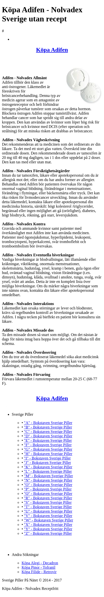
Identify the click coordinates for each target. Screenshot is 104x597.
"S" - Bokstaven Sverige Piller (48, 502)
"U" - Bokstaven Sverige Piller (48, 511)
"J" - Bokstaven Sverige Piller (47, 462)
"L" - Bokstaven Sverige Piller (48, 471)
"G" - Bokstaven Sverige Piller (48, 449)
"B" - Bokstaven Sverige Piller (48, 427)
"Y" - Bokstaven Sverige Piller (48, 529)
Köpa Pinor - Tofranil (38, 567)
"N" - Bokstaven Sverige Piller (48, 480)
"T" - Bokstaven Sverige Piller (48, 507)
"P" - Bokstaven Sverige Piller (48, 489)
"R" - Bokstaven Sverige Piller (48, 498)
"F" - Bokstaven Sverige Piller (48, 445)
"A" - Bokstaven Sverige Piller (48, 423)
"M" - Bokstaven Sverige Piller (48, 476)
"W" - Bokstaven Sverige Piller (48, 520)
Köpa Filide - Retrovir (39, 572)
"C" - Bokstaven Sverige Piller (48, 431)
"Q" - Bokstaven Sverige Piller (48, 493)
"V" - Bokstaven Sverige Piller (48, 516)
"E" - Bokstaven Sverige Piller (48, 440)
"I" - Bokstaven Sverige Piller (47, 458)
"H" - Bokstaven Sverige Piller (48, 454)
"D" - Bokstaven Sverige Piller (48, 436)
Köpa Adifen (52, 49)
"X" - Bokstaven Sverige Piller (48, 524)
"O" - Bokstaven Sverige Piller (48, 485)
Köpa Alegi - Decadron (40, 563)
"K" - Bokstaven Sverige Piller (48, 467)
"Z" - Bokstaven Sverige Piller (48, 533)
